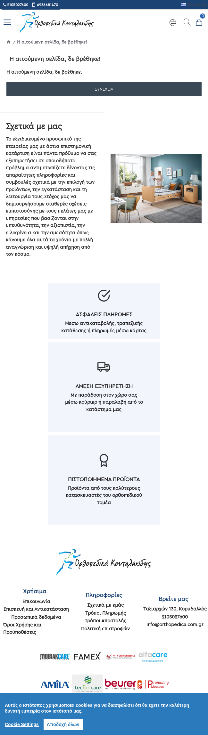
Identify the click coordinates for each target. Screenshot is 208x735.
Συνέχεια (104, 89)
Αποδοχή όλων (63, 724)
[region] (104, 714)
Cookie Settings (22, 724)
